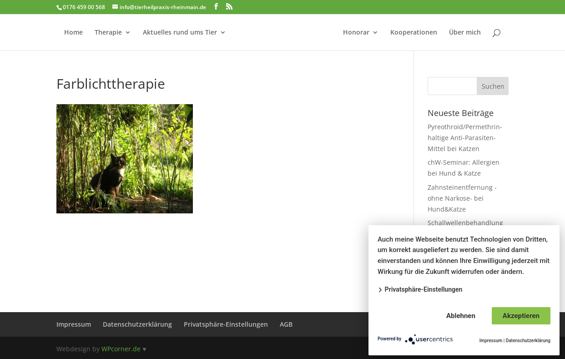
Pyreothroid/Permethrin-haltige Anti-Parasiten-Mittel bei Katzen (465, 137)
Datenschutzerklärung (137, 324)
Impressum (73, 324)
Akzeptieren (521, 316)
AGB (286, 324)
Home (73, 32)
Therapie (108, 32)
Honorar (356, 32)
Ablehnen (460, 316)
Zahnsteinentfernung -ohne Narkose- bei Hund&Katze (462, 198)
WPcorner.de (121, 348)
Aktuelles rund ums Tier (180, 32)
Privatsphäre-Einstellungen (226, 324)
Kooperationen (413, 32)
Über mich (465, 32)
